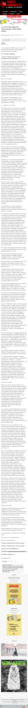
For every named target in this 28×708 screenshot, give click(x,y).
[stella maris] (3, 558)
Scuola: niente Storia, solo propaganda (10, 568)
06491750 (22, 699)
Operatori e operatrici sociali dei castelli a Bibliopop (12, 566)
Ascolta (3, 43)
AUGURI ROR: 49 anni (14, 577)
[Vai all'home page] (11, 7)
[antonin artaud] (7, 558)
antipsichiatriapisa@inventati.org (17, 551)
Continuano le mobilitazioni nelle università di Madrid (12, 567)
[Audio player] (14, 40)
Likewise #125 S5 (5, 571)
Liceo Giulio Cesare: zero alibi (8, 570)
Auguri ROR (14, 608)
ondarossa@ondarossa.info (14, 699)
